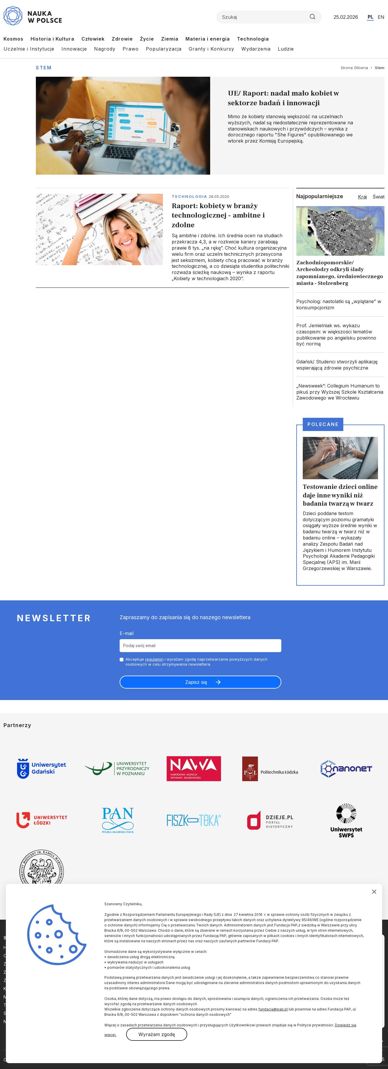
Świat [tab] (378, 197)
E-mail (126, 633)
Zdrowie (122, 39)
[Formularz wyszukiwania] (269, 17)
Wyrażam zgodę (156, 1034)
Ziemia (169, 39)
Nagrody (105, 49)
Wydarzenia (256, 49)
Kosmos (14, 39)
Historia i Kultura (52, 39)
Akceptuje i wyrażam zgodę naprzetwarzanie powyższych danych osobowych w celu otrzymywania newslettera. (196, 662)
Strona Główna (354, 67)
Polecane (323, 424)
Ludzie (286, 49)
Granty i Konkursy (211, 49)
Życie (147, 39)
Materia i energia (207, 39)
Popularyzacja (164, 49)
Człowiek (93, 39)
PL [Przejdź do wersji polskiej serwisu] (370, 17)
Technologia (253, 39)
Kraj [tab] (362, 197)
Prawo (131, 49)
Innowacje (74, 49)
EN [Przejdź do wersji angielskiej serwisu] (381, 17)
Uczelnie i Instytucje (29, 49)
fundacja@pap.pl (273, 1009)
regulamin (154, 659)
